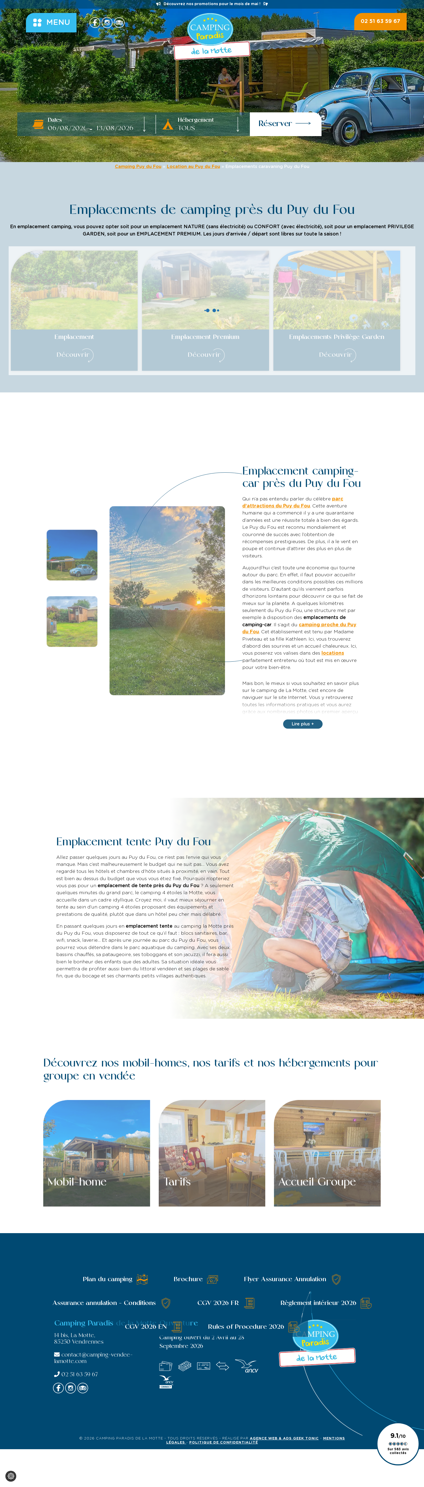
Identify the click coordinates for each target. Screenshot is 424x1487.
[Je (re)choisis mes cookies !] (10, 1476)
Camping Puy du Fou (138, 166)
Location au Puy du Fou (193, 166)
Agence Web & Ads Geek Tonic (284, 1438)
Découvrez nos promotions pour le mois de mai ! (212, 4)
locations (333, 653)
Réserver (285, 123)
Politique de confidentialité (223, 1442)
